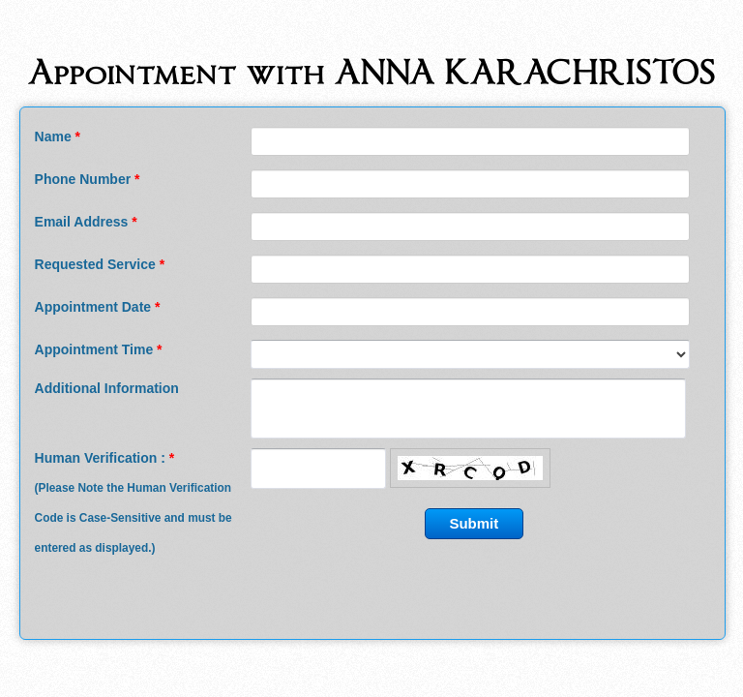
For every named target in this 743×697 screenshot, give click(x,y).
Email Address (86, 221)
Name (57, 136)
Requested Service (100, 264)
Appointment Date (98, 307)
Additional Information (107, 388)
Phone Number (87, 179)
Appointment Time (99, 349)
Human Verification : (133, 502)
